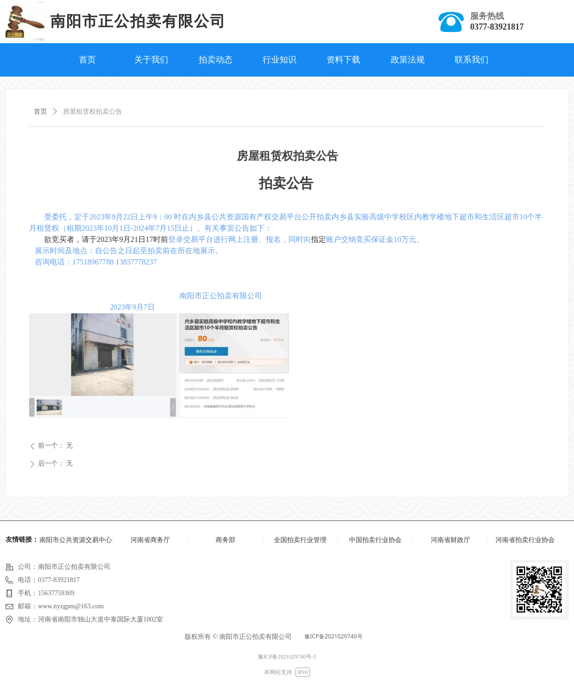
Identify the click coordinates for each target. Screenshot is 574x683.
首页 (40, 111)
